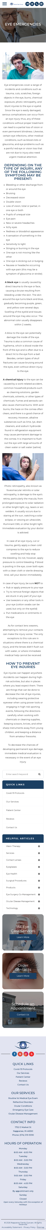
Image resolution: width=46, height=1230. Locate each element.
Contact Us (11, 827)
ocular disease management (20, 901)
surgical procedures (16, 881)
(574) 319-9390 (27, 1135)
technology (12, 908)
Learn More (23, 937)
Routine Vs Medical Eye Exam (23, 1098)
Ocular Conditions (23, 1106)
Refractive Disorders (23, 1102)
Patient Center (13, 810)
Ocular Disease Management (23, 1114)
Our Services (12, 802)
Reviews (10, 819)
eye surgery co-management (21, 894)
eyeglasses (11, 867)
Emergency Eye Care (23, 1110)
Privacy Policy (29, 1227)
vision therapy (13, 846)
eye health (11, 874)
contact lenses (13, 860)
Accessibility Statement (12, 1227)
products (10, 887)
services (10, 853)
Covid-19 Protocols (15, 793)
